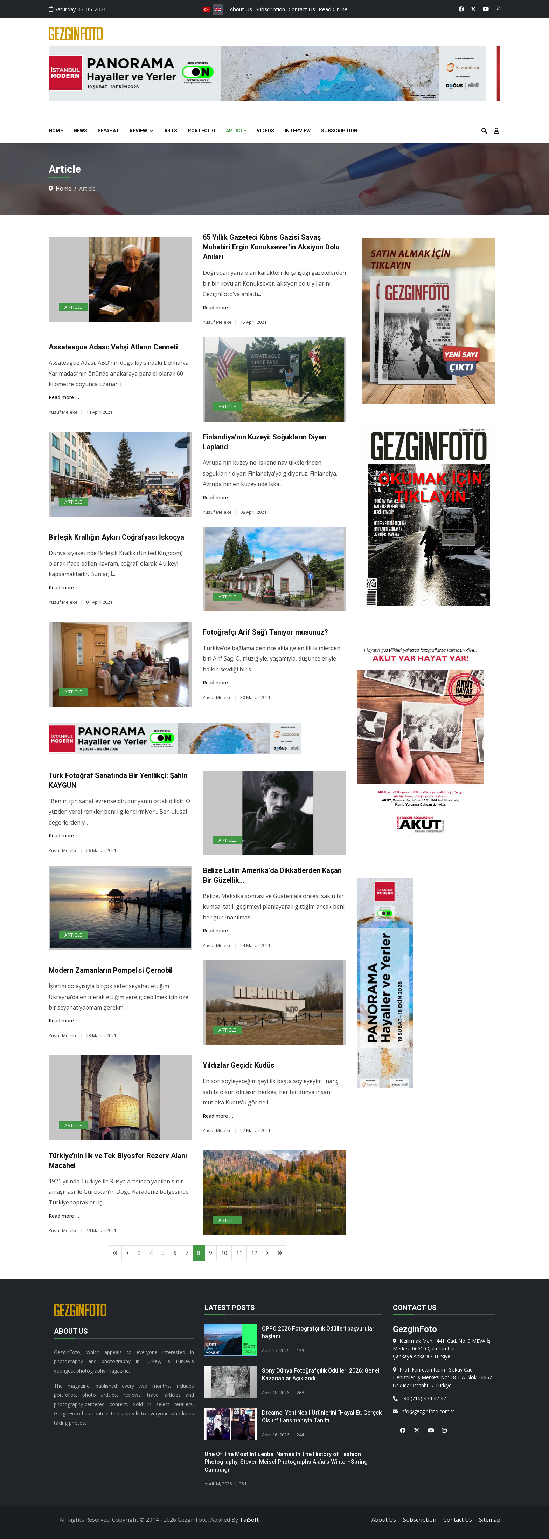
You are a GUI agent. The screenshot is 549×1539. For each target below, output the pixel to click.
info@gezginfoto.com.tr (423, 1411)
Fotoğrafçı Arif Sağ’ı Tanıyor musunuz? (265, 632)
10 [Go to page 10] (224, 1253)
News (80, 131)
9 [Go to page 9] (210, 1253)
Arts (170, 131)
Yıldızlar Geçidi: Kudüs (238, 1065)
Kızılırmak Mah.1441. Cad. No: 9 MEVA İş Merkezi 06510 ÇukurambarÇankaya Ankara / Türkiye (442, 1349)
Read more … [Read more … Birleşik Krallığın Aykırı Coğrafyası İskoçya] (64, 587)
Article (236, 131)
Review (138, 131)
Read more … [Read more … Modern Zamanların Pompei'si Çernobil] (64, 1020)
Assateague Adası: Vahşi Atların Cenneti (113, 347)
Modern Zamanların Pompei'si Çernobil (111, 970)
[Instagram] (498, 8)
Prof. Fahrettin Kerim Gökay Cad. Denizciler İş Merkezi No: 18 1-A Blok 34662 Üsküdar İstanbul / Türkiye (442, 1377)
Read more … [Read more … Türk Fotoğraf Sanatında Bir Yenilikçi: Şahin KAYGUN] (64, 835)
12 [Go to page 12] (254, 1253)
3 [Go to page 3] (139, 1253)
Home (56, 131)
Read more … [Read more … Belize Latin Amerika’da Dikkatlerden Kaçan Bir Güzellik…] (218, 930)
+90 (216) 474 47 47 (419, 1398)
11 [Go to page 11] (239, 1253)
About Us (241, 9)
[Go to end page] (280, 1253)
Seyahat (108, 131)
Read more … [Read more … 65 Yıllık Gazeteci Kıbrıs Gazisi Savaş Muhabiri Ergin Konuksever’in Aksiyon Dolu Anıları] (218, 307)
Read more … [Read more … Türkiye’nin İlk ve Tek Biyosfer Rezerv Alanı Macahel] (64, 1215)
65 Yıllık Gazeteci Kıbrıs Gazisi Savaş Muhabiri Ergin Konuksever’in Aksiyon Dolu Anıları (271, 247)
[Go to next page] (267, 1253)
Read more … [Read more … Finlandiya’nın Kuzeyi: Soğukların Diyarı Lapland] (218, 497)
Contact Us (302, 9)
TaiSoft (249, 1520)
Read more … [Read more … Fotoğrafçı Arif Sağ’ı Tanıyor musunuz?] (218, 682)
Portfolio (201, 131)
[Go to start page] (115, 1253)
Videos (265, 131)
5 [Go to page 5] (163, 1253)
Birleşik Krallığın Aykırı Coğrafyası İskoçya (116, 537)
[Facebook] (461, 8)
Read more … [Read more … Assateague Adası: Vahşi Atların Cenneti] (64, 397)
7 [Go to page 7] (186, 1253)
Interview (298, 131)
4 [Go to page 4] (151, 1253)
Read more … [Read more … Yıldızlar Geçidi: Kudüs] (218, 1116)
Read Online (333, 9)
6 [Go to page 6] (174, 1253)
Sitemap (489, 1520)
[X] (413, 1426)
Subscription (270, 9)
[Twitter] (473, 8)
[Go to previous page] (127, 1253)
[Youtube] (486, 8)
